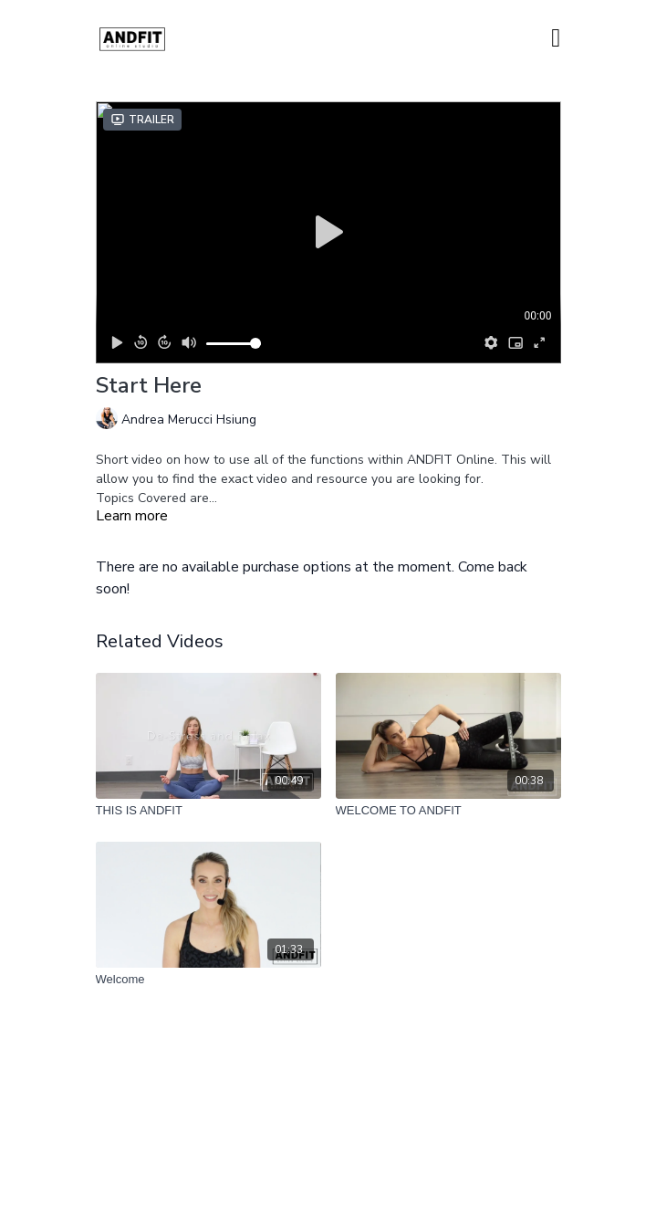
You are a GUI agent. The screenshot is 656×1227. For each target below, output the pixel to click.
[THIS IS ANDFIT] (208, 811)
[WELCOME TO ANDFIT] (448, 811)
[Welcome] (208, 979)
